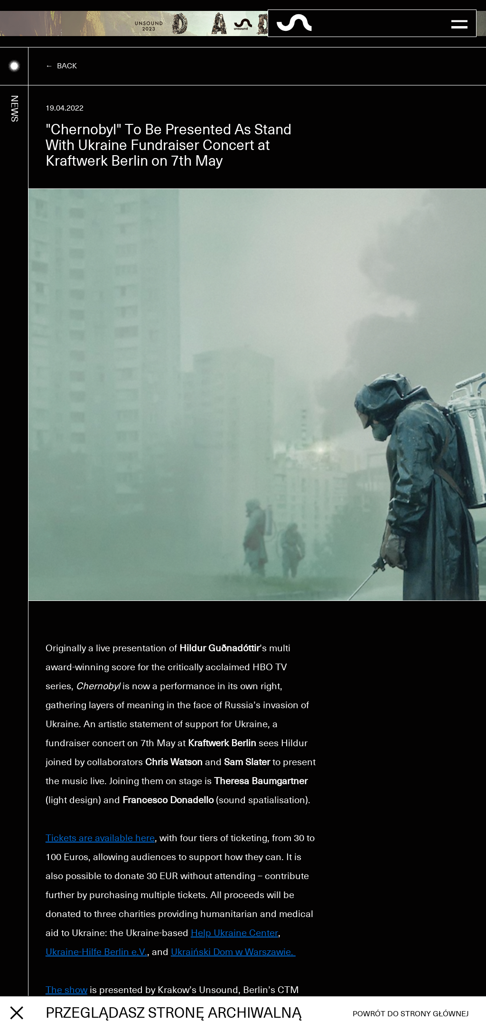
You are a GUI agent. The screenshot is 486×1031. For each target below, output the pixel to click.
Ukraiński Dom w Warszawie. (233, 952)
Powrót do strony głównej (411, 1014)
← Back (61, 66)
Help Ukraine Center (234, 933)
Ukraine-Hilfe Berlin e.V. (96, 952)
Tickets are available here (100, 838)
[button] (459, 23)
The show (66, 990)
